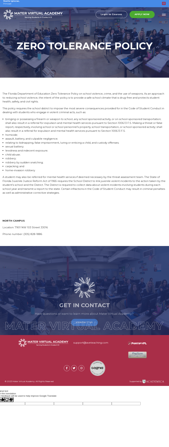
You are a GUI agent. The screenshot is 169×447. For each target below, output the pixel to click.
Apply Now (142, 15)
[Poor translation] (9, 399)
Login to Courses (111, 15)
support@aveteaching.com (90, 342)
